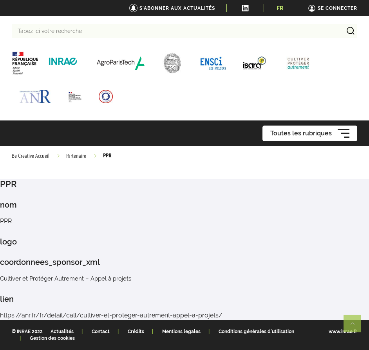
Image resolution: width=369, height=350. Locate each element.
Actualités (62, 331)
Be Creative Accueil (30, 156)
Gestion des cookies (52, 338)
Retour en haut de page (355, 326)
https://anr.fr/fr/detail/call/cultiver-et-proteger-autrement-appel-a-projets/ (111, 315)
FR (280, 8)
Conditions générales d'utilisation (256, 331)
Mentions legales (181, 331)
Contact (101, 331)
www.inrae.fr (343, 331)
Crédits (136, 331)
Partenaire (76, 156)
